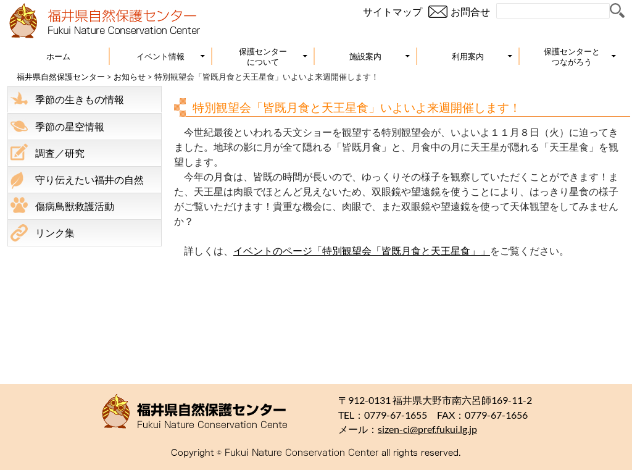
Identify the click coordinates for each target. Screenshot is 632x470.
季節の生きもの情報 (79, 99)
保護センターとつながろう (572, 56)
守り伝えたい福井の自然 (89, 179)
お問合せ (470, 11)
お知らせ (130, 77)
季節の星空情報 (69, 126)
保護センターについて (263, 56)
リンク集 (55, 232)
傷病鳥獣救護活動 (74, 206)
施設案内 (365, 56)
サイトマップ (392, 11)
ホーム (58, 56)
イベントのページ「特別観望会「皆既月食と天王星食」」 (361, 250)
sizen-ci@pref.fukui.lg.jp (427, 429)
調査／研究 (60, 153)
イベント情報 (160, 56)
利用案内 (468, 56)
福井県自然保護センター (61, 77)
